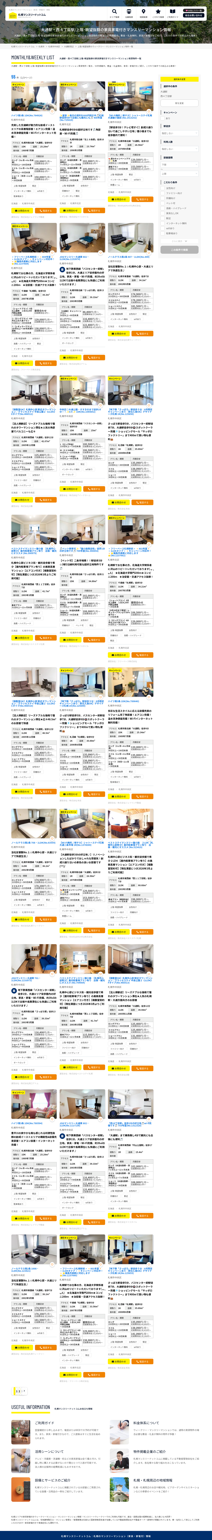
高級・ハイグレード (176, 208)
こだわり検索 (158, 17)
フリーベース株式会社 (30, 369)
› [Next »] (50, 1391)
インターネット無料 (176, 223)
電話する (47, 210)
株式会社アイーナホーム (80, 495)
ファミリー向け (174, 193)
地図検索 (144, 17)
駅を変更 (179, 103)
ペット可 (170, 203)
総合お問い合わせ (193, 15)
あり (168, 118)
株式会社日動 (27, 506)
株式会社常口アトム (78, 363)
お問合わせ (23, 210)
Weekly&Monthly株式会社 (129, 205)
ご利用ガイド (172, 17)
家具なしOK (172, 213)
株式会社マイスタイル (79, 216)
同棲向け (170, 198)
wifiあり (170, 228)
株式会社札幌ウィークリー (129, 339)
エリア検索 (114, 17)
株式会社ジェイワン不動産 (32, 216)
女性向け (170, 188)
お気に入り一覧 (195, 10)
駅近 (168, 218)
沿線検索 (129, 17)
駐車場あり (172, 233)
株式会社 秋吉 (124, 508)
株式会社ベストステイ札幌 (32, 644)
